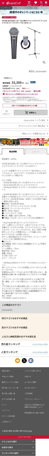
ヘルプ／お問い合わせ (32, 371)
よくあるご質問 (30, 382)
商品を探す (6, 371)
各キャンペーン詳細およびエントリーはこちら (22, 94)
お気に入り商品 (7, 376)
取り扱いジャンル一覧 (10, 388)
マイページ (6, 410)
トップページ (5, 8)
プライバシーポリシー (32, 399)
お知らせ (27, 376)
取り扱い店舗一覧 (8, 393)
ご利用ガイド (7, 422)
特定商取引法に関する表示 (34, 413)
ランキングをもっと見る (40, 344)
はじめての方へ (30, 388)
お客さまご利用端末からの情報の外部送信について (34, 406)
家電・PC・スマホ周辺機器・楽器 (25, 8)
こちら (29, 431)
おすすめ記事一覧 (8, 399)
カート (4, 405)
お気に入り (6, 114)
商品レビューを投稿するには (33, 133)
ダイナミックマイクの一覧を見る (32, 126)
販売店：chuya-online (37, 71)
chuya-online (7, 309)
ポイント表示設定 (8, 416)
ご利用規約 (28, 393)
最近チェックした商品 (10, 382)
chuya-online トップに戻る (34, 120)
